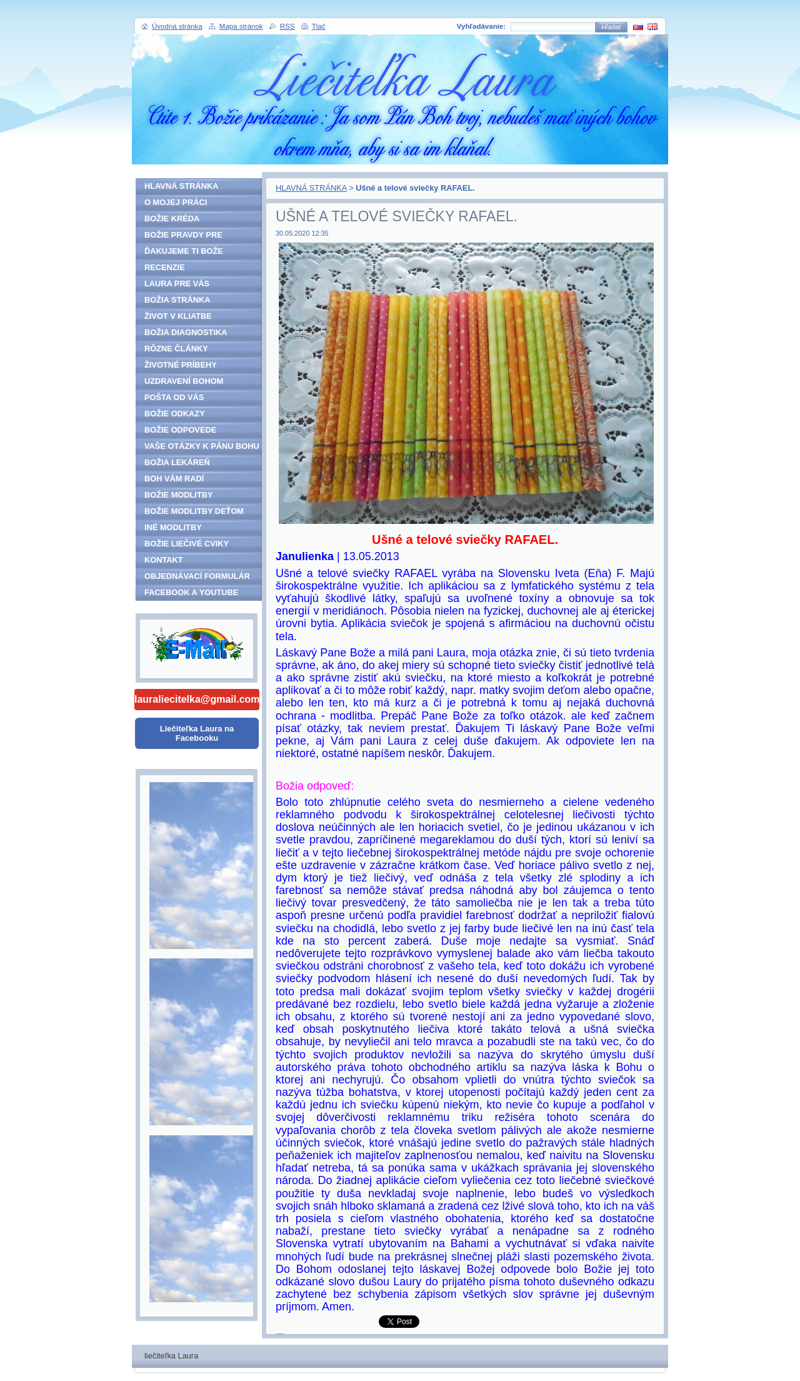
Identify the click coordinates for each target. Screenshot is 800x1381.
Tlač (319, 26)
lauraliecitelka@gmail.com (196, 699)
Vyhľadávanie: (481, 26)
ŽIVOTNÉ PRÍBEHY (180, 364)
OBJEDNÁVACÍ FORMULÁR (197, 576)
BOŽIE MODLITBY (178, 495)
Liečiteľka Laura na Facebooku (197, 733)
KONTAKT (163, 560)
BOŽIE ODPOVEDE (180, 429)
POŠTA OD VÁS (174, 397)
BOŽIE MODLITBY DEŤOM (194, 511)
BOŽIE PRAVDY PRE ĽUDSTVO (183, 236)
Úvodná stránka (177, 26)
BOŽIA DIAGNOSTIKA (185, 332)
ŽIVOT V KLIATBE (178, 316)
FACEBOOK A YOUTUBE (191, 592)
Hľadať (611, 27)
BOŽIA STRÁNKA (177, 299)
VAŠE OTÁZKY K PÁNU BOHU (201, 446)
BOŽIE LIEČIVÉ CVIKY (186, 543)
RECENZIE (164, 267)
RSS (287, 26)
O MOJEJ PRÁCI (175, 202)
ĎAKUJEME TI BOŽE (183, 251)
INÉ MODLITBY (173, 527)
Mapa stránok (241, 26)
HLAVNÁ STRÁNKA (311, 188)
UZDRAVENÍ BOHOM (183, 381)
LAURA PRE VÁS (176, 283)
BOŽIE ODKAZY (174, 413)
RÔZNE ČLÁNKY (176, 348)
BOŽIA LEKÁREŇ (177, 462)
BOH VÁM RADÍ (174, 478)
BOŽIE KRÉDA (171, 218)
